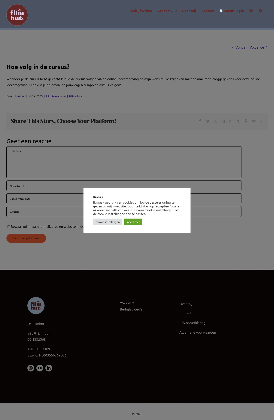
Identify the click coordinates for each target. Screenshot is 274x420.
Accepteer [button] (133, 222)
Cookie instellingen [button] (108, 222)
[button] (260, 10)
